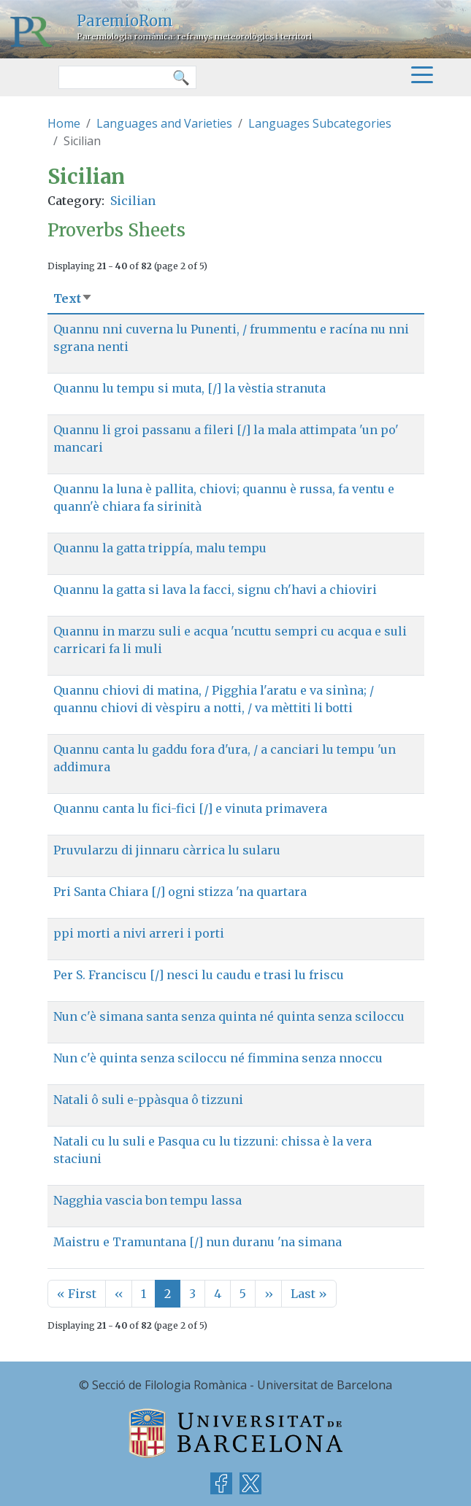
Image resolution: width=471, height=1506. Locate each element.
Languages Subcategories (319, 123)
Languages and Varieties (164, 123)
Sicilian (133, 200)
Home (63, 123)
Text (73, 298)
